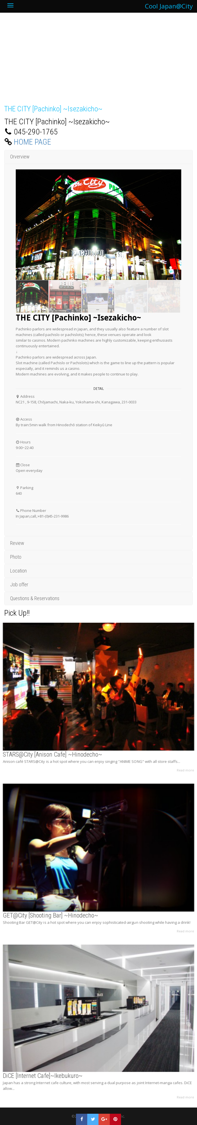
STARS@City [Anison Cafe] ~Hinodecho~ (59, 747)
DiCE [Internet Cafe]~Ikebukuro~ (50, 1068)
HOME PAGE (32, 142)
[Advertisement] (98, 61)
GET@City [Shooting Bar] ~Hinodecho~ (57, 907)
